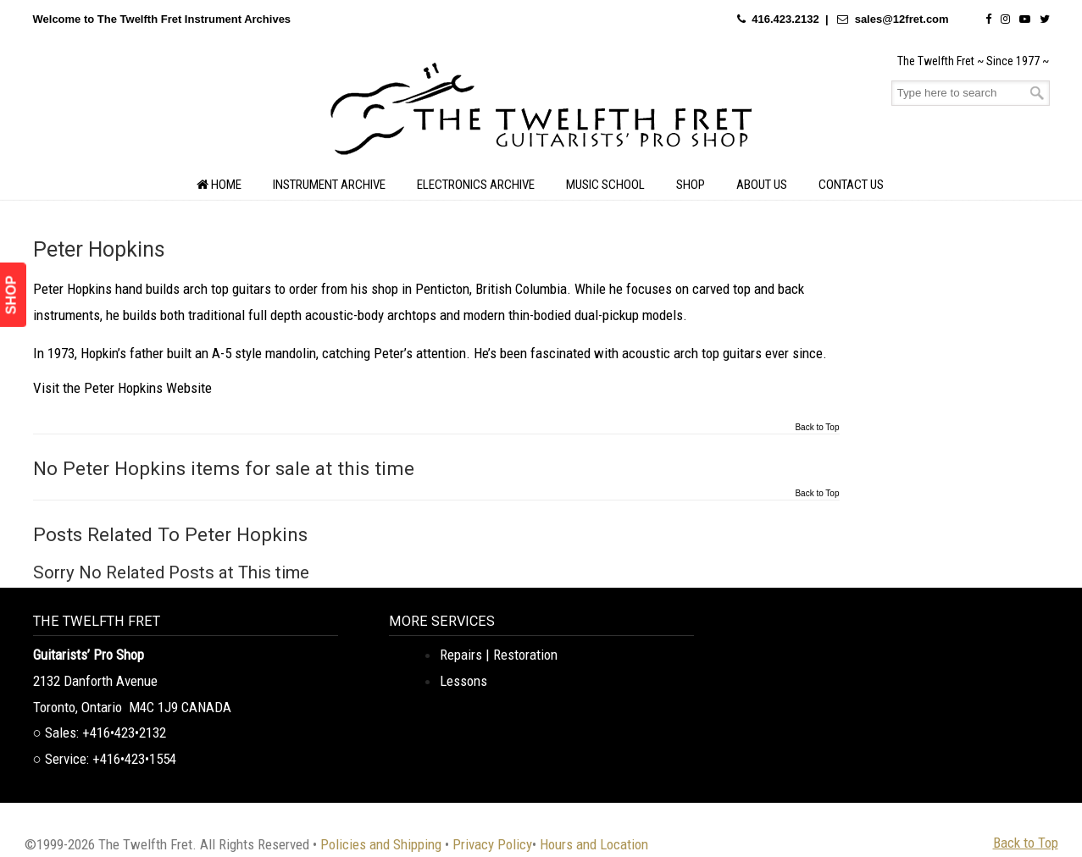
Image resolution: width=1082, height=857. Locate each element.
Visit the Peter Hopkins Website (122, 387)
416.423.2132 (785, 19)
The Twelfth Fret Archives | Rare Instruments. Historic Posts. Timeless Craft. (541, 113)
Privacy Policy (492, 844)
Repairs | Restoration (499, 654)
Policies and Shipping (380, 844)
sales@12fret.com (902, 19)
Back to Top (817, 427)
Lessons (463, 680)
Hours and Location (594, 844)
